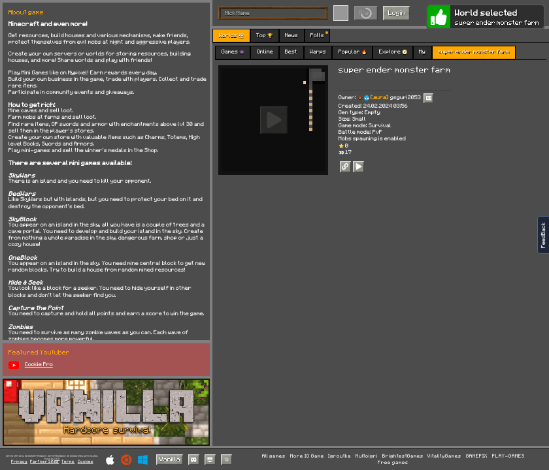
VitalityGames (444, 456)
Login (396, 12)
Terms (68, 461)
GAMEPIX (477, 456)
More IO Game (307, 456)
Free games (393, 463)
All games (274, 456)
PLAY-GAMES (508, 456)
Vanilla (169, 459)
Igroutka (339, 456)
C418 (56, 459)
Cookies (85, 461)
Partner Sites (44, 461)
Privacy (19, 461)
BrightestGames (403, 456)
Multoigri (367, 456)
